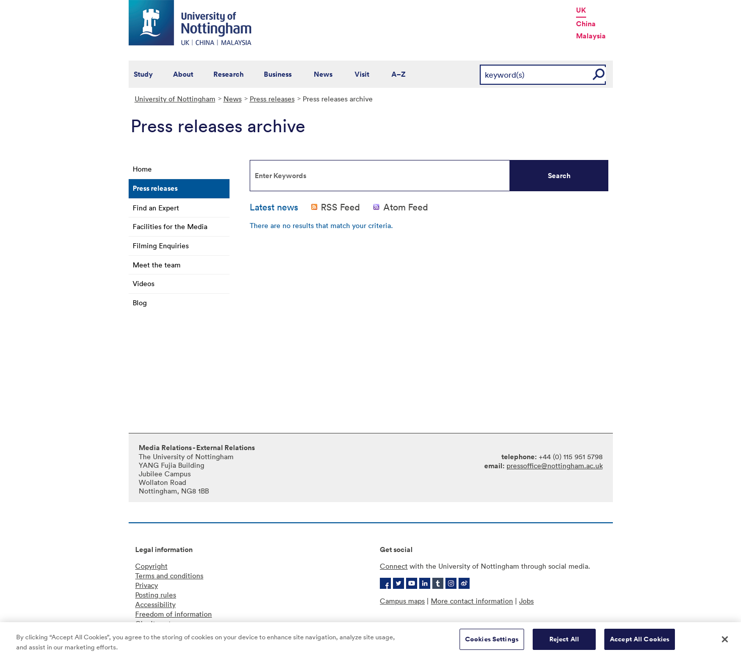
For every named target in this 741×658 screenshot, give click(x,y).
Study (143, 74)
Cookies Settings (492, 647)
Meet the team (157, 264)
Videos (143, 283)
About (183, 74)
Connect (394, 566)
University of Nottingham (175, 98)
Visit (362, 74)
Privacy (146, 585)
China (586, 24)
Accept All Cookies (639, 647)
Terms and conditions (169, 575)
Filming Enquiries (161, 245)
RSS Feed (340, 207)
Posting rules (155, 594)
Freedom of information (173, 614)
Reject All (564, 647)
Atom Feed (405, 207)
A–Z (398, 74)
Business (278, 74)
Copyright (151, 566)
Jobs (526, 601)
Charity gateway (161, 623)
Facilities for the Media (170, 226)
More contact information (472, 601)
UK (581, 10)
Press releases (272, 98)
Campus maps (402, 601)
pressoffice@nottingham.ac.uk (554, 465)
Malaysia (591, 36)
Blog (140, 302)
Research (228, 74)
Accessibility (155, 604)
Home (142, 169)
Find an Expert (156, 207)
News (323, 74)
